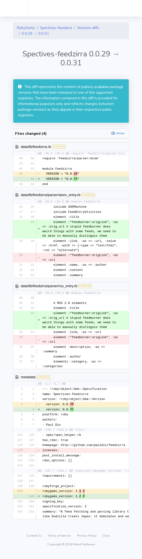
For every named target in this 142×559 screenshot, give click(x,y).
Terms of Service (59, 541)
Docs (106, 541)
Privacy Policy (87, 541)
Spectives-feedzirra (56, 27)
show (120, 133)
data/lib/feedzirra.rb (36, 147)
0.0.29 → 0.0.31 (35, 33)
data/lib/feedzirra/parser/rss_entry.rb (49, 288)
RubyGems (26, 27)
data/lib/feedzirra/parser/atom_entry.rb (50, 196)
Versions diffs (88, 27)
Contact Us (34, 541)
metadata (28, 379)
